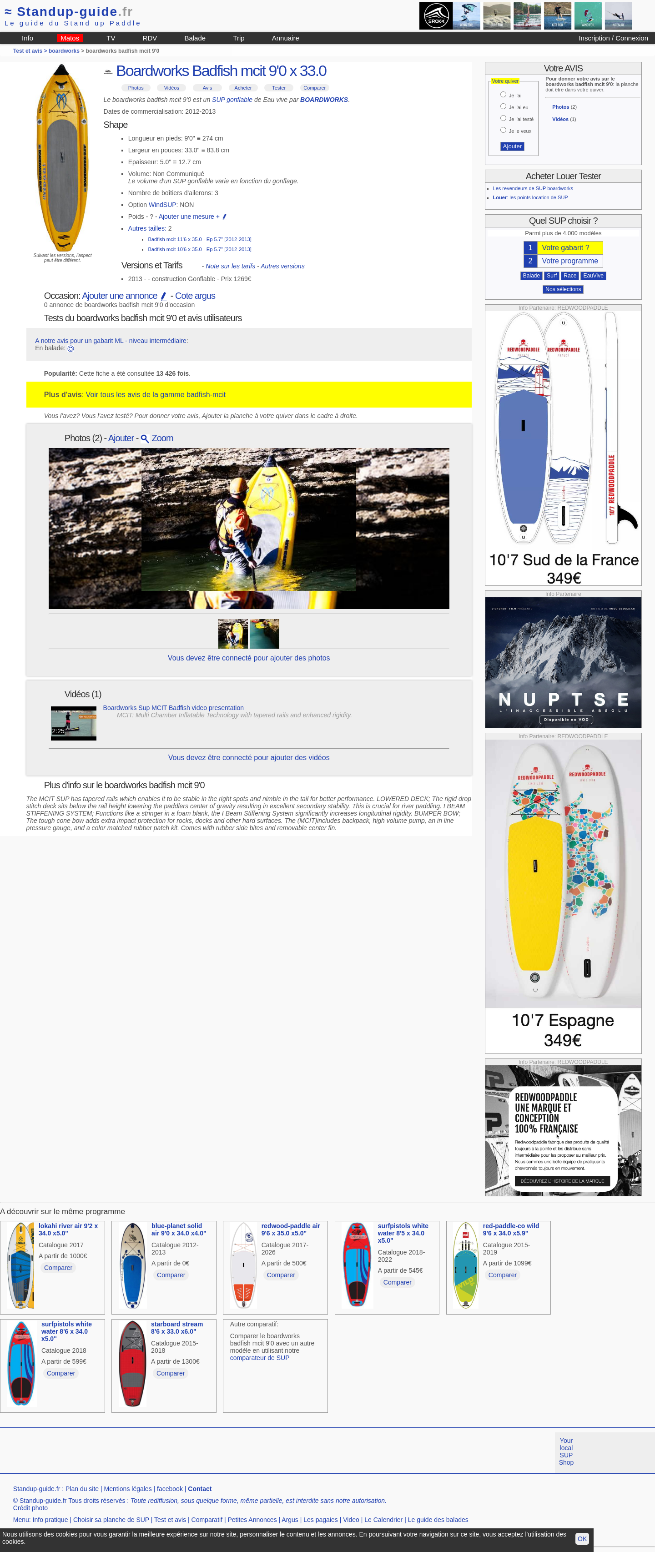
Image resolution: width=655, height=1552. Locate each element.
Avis (207, 88)
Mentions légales (128, 1488)
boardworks (64, 51)
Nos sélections (563, 289)
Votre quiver (505, 81)
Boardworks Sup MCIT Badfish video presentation (173, 707)
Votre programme (570, 261)
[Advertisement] (165, 1452)
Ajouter (121, 438)
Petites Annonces (252, 1519)
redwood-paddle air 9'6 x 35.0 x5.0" (291, 1229)
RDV (150, 38)
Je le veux (520, 131)
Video (351, 1519)
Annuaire (285, 38)
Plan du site (82, 1488)
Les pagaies (320, 1519)
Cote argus (195, 296)
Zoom (157, 438)
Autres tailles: (147, 228)
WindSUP (162, 204)
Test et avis (170, 1519)
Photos (136, 88)
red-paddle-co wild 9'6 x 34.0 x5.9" (511, 1229)
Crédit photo (30, 1508)
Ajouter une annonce (125, 296)
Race (570, 275)
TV (110, 38)
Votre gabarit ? (566, 248)
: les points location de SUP (530, 197)
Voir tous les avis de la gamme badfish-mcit (156, 394)
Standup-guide (69, 12)
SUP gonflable (232, 99)
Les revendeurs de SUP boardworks (533, 188)
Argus (290, 1519)
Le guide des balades (438, 1519)
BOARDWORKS (324, 99)
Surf (552, 275)
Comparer (314, 88)
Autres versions (282, 266)
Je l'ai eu (519, 107)
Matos (69, 38)
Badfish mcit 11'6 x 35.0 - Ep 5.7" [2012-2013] (200, 239)
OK (582, 1538)
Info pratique (50, 1519)
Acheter (243, 88)
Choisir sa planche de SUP (111, 1519)
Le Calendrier (383, 1519)
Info (27, 38)
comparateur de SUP (260, 1357)
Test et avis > (31, 51)
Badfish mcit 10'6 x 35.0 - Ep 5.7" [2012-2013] (200, 249)
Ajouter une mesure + (193, 216)
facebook (170, 1488)
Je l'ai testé (521, 119)
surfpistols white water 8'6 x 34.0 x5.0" (66, 1331)
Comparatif (206, 1519)
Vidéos (171, 88)
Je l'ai (515, 95)
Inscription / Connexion (613, 38)
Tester (279, 88)
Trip (238, 38)
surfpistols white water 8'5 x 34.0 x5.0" (403, 1233)
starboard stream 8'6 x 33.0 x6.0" (177, 1327)
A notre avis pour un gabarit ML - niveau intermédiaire (110, 340)
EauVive (593, 275)
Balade (195, 38)
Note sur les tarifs (230, 266)
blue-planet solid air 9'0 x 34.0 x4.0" (179, 1229)
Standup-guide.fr (36, 1488)
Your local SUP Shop (566, 1451)
